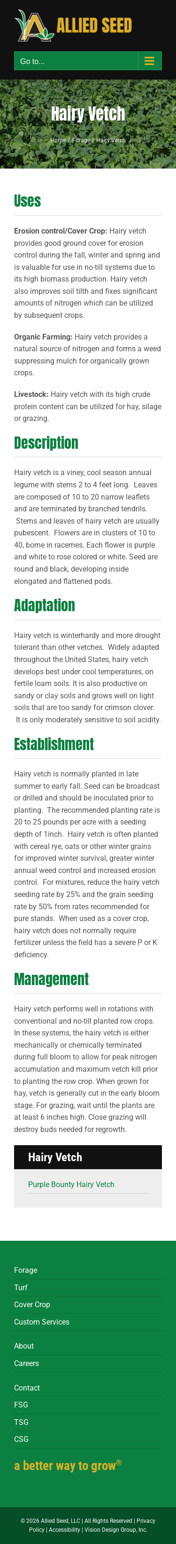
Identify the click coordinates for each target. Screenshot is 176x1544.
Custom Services (41, 1322)
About (24, 1346)
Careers (26, 1363)
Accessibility (64, 1530)
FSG (21, 1404)
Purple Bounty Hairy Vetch (71, 1184)
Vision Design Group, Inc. (115, 1530)
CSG (21, 1439)
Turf (21, 1287)
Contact (27, 1387)
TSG (21, 1422)
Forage (25, 1270)
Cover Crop (32, 1304)
